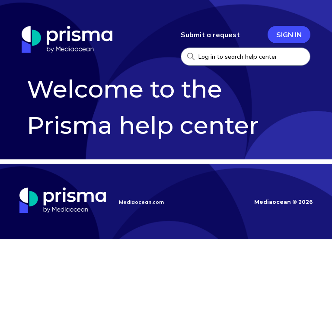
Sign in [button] (289, 34)
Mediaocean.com (141, 202)
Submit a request (210, 34)
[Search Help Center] (245, 56)
